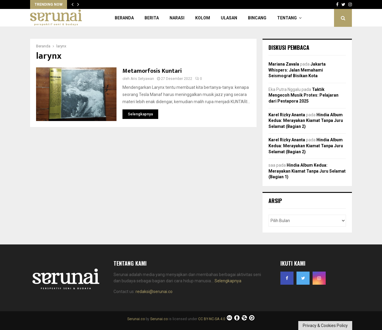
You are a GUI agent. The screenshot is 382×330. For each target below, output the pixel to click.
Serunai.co (136, 319)
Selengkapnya (228, 280)
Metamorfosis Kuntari (152, 71)
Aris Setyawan (142, 79)
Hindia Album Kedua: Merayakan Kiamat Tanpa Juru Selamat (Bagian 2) (305, 120)
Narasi (177, 18)
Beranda (124, 18)
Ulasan (229, 18)
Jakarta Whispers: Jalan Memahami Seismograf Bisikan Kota (297, 70)
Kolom (202, 18)
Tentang (287, 18)
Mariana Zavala (283, 64)
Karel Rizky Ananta (286, 114)
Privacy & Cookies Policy (325, 325)
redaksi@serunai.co (154, 291)
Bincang (257, 18)
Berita (152, 18)
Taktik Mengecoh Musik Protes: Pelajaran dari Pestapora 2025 (303, 95)
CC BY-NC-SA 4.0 (226, 319)
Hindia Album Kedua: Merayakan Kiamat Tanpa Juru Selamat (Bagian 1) (307, 171)
